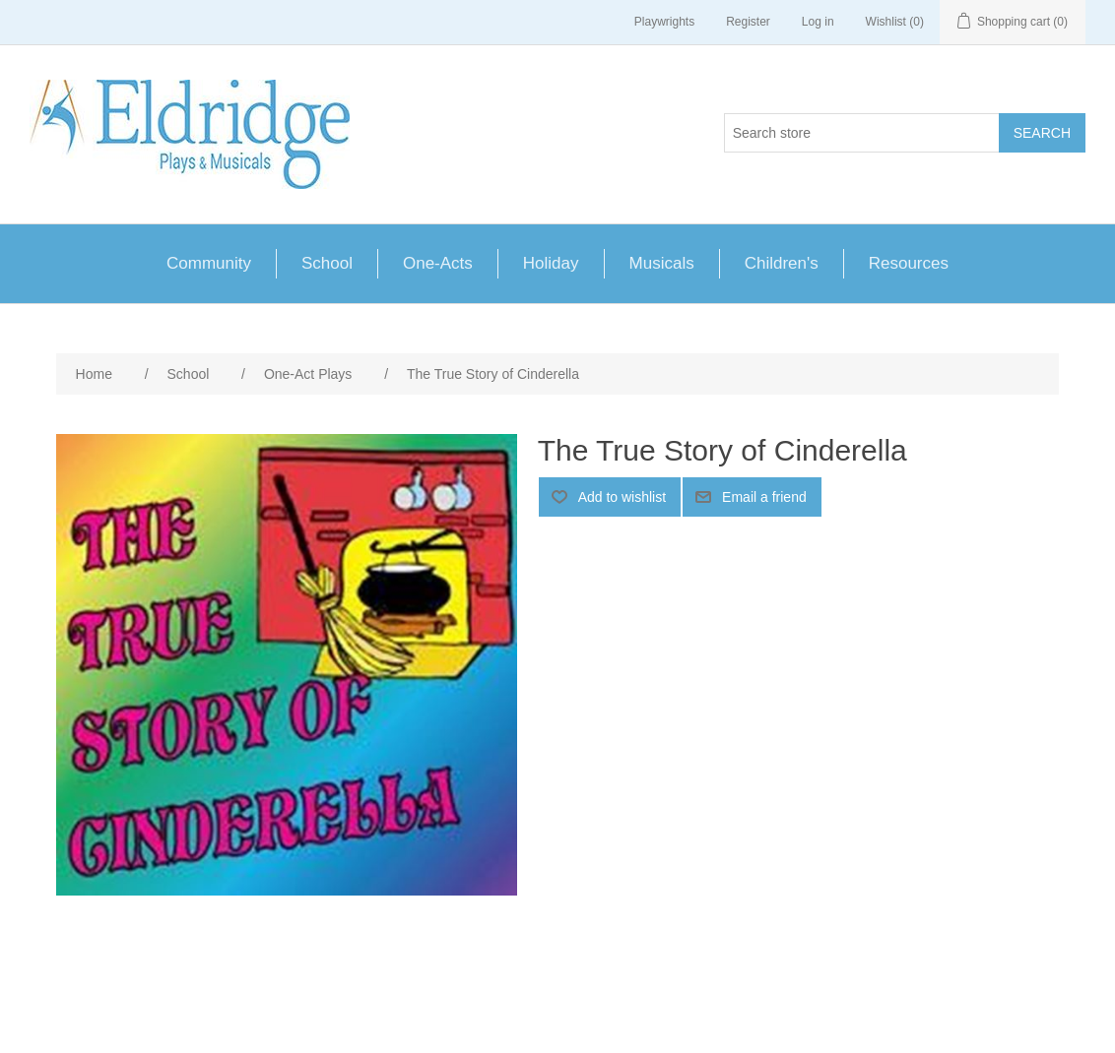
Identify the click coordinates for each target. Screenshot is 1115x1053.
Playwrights (664, 22)
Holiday (551, 263)
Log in (818, 22)
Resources (909, 263)
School (327, 263)
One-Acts (438, 263)
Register (748, 22)
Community (208, 263)
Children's (782, 263)
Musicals (661, 263)
